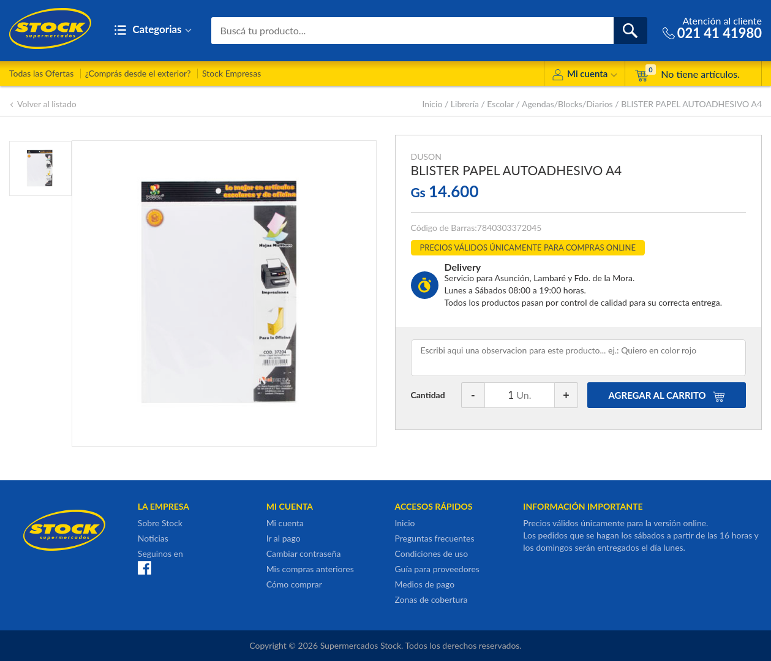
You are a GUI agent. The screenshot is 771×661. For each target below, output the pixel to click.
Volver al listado (43, 104)
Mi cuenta (584, 75)
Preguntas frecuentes (434, 538)
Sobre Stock (160, 523)
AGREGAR (667, 395)
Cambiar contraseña (303, 553)
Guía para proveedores (436, 569)
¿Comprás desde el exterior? (138, 73)
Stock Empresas (231, 73)
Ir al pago (283, 538)
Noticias (153, 538)
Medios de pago (424, 584)
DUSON (426, 156)
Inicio (432, 104)
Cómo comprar (294, 584)
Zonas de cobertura (430, 599)
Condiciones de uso (431, 553)
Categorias (153, 30)
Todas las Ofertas (41, 73)
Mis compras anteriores (310, 569)
